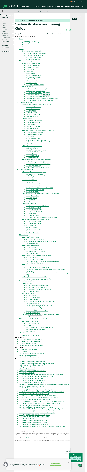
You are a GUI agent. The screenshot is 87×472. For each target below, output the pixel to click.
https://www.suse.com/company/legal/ (33, 437)
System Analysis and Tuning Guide (42, 11)
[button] (5, 464)
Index (7, 11)
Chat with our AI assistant (75, 458)
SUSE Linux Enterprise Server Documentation (21, 11)
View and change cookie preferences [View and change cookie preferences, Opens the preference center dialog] (55, 464)
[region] (38, 464)
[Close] (68, 462)
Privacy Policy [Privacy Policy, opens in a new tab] (39, 465)
